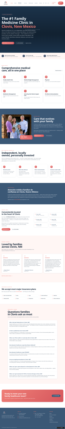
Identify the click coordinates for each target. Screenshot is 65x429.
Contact (40, 3)
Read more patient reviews (7, 275)
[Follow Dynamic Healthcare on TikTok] (48, 3)
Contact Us (60, 3)
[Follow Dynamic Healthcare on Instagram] (46, 3)
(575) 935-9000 (53, 3)
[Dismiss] (63, 427)
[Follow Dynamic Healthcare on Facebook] (44, 3)
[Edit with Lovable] (60, 427)
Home (12, 3)
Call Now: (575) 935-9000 (8, 43)
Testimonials (31, 3)
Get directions (6, 229)
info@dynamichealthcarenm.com (24, 417)
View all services (58, 70)
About (15, 3)
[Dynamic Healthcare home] (6, 3)
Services (25, 3)
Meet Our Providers (19, 3)
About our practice (39, 135)
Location (36, 3)
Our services (49, 135)
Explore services (28, 43)
